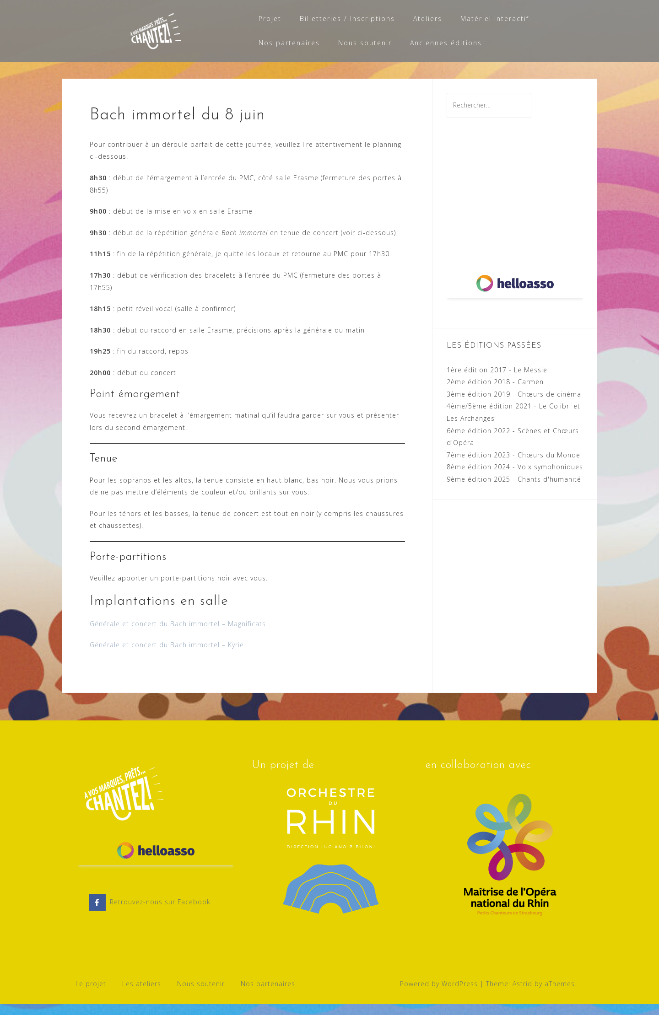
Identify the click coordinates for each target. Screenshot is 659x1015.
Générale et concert (123, 634)
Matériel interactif (494, 18)
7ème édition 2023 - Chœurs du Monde (513, 466)
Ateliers (427, 18)
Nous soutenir (365, 42)
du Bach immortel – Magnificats (212, 634)
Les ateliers (141, 994)
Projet (270, 18)
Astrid (522, 994)
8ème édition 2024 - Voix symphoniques (515, 477)
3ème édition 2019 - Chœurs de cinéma (514, 405)
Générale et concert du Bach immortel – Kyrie (167, 655)
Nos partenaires (289, 42)
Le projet (91, 994)
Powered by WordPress (439, 994)
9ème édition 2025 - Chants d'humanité (514, 490)
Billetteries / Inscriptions (347, 18)
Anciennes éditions (446, 42)
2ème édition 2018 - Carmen (495, 392)
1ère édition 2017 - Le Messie (497, 380)
